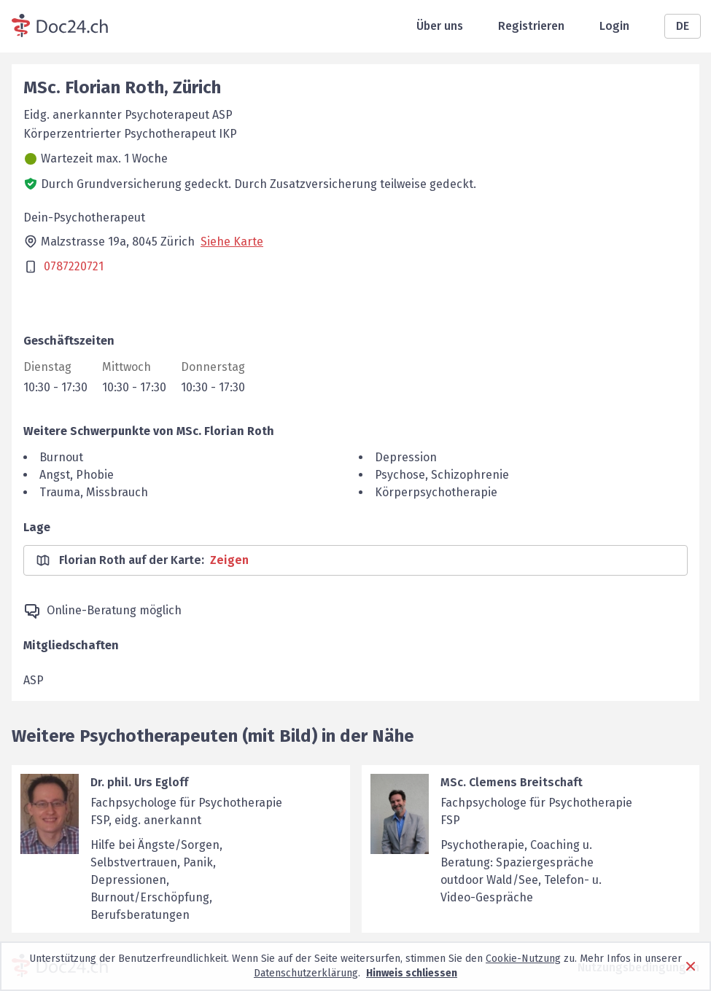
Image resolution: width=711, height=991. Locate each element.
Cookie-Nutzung (523, 958)
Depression (406, 457)
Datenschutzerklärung (306, 973)
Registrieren (531, 26)
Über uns (439, 26)
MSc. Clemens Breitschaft (511, 782)
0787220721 (74, 266)
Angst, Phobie (76, 475)
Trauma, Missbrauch (93, 492)
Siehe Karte (232, 241)
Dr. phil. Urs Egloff (139, 782)
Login (614, 26)
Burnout (61, 457)
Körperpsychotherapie (436, 492)
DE (682, 26)
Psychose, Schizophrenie (442, 475)
